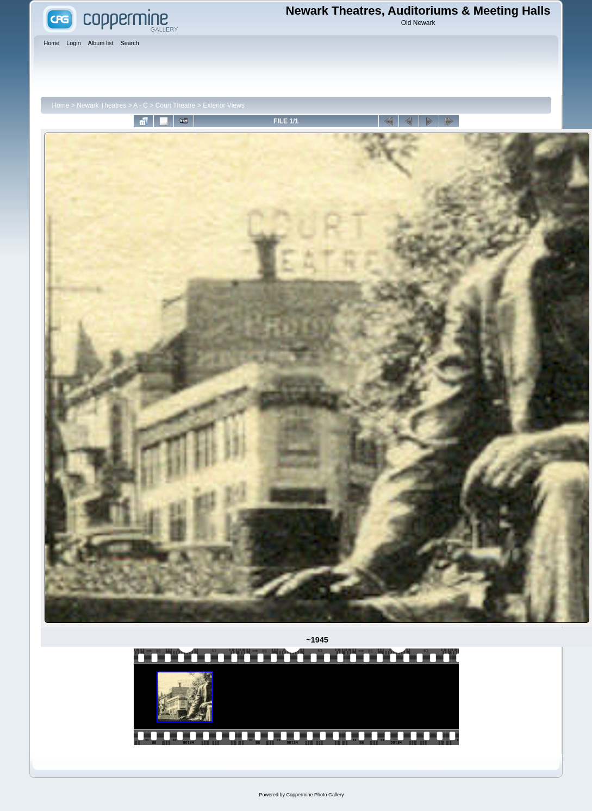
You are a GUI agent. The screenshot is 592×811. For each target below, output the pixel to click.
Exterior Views (223, 105)
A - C (140, 105)
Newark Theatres (101, 105)
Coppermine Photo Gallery (315, 794)
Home (60, 105)
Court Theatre (175, 105)
